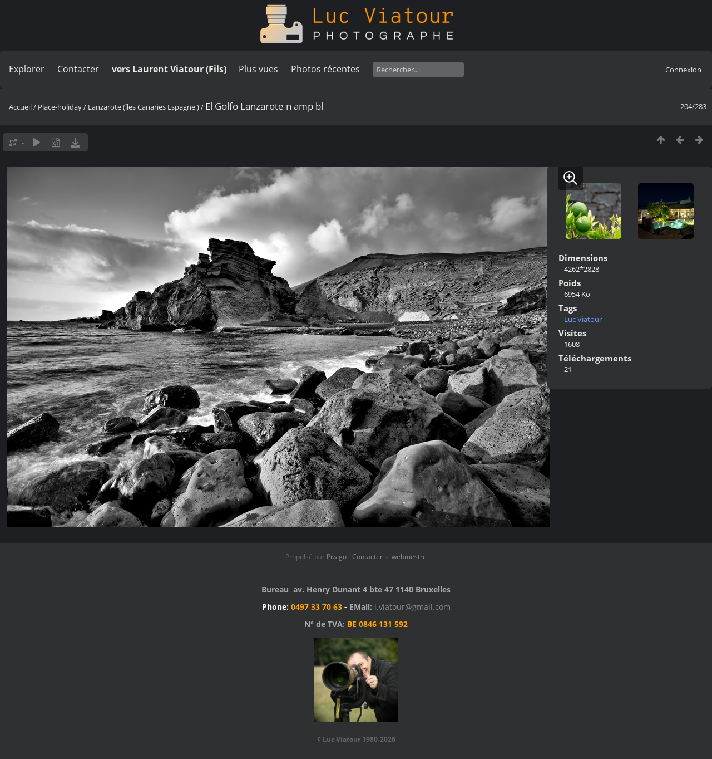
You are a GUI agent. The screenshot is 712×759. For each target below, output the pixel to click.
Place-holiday (60, 107)
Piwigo (337, 556)
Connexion (683, 70)
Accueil (20, 107)
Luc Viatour (583, 319)
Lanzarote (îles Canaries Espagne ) (143, 107)
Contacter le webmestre (389, 556)
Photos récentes (325, 69)
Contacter (78, 69)
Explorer (26, 69)
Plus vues (258, 69)
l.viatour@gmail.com (412, 606)
